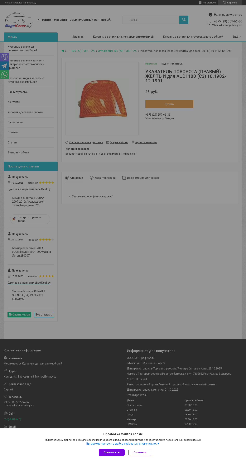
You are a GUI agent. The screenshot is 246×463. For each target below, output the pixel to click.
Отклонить (139, 452)
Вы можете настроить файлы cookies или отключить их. (121, 443)
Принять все (112, 452)
